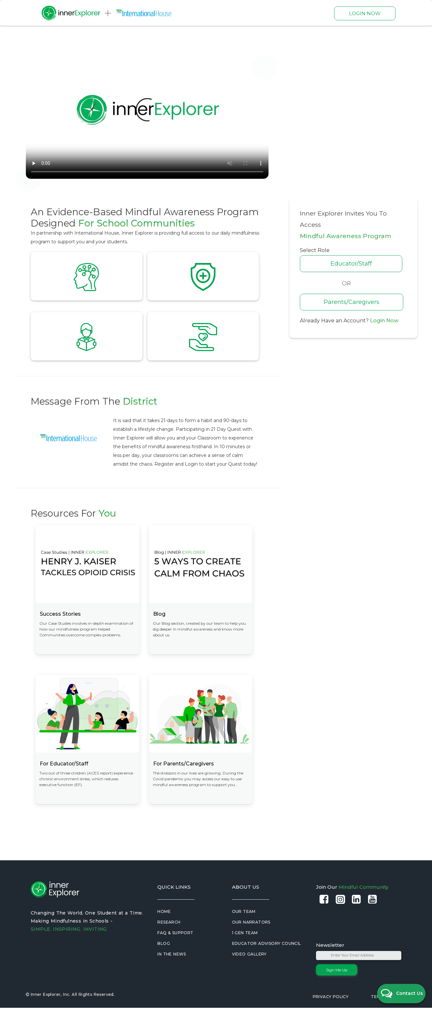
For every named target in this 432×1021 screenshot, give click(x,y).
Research (168, 935)
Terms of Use (387, 1009)
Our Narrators (251, 935)
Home (164, 924)
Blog (163, 956)
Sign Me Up (336, 983)
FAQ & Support (175, 946)
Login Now (384, 321)
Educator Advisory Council (266, 956)
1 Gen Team (245, 946)
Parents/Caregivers (357, 302)
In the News (171, 967)
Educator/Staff (357, 263)
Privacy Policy (331, 1009)
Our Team (244, 924)
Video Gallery (249, 967)
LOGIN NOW (365, 13)
